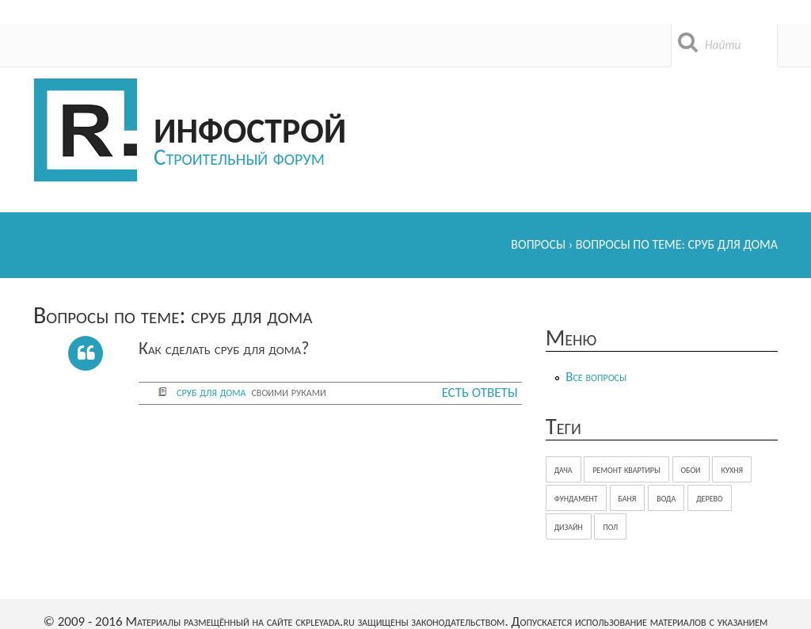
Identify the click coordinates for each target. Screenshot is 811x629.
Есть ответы (480, 392)
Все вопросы (595, 376)
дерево (709, 498)
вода (666, 498)
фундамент (576, 498)
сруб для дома (211, 391)
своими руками (288, 391)
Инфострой (250, 128)
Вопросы (538, 244)
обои (691, 469)
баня (628, 498)
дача (563, 469)
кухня (732, 469)
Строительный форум (239, 157)
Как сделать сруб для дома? (224, 348)
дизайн (568, 526)
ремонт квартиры (626, 469)
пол (610, 526)
